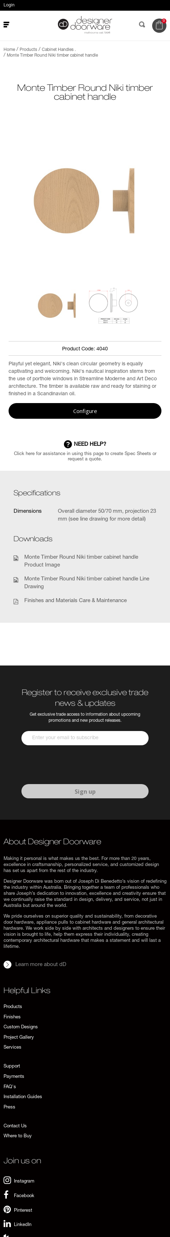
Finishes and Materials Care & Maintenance (75, 601)
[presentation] (75, 765)
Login (9, 5)
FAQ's (10, 1087)
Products (13, 1007)
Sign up (85, 791)
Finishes (12, 1017)
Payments (14, 1077)
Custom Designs (21, 1027)
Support (12, 1066)
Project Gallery (19, 1037)
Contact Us (15, 1126)
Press (9, 1107)
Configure (85, 410)
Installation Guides (23, 1097)
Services (12, 1047)
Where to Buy (18, 1136)
